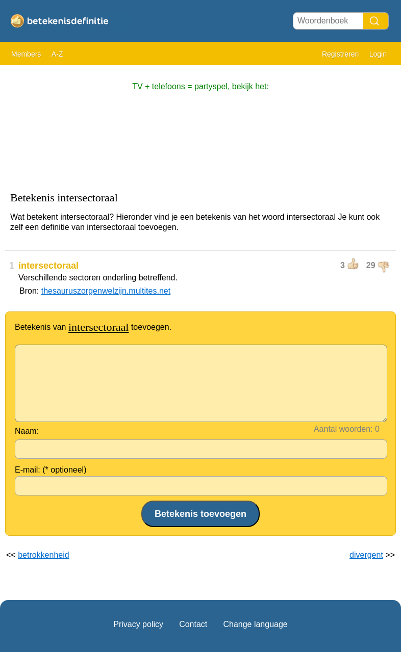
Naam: (27, 431)
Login (378, 54)
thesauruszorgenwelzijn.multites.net (105, 290)
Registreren (340, 54)
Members (26, 54)
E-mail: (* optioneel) (51, 469)
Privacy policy (138, 624)
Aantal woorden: (343, 429)
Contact (193, 624)
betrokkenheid (43, 555)
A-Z (57, 54)
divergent (366, 555)
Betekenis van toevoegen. (93, 327)
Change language (255, 624)
